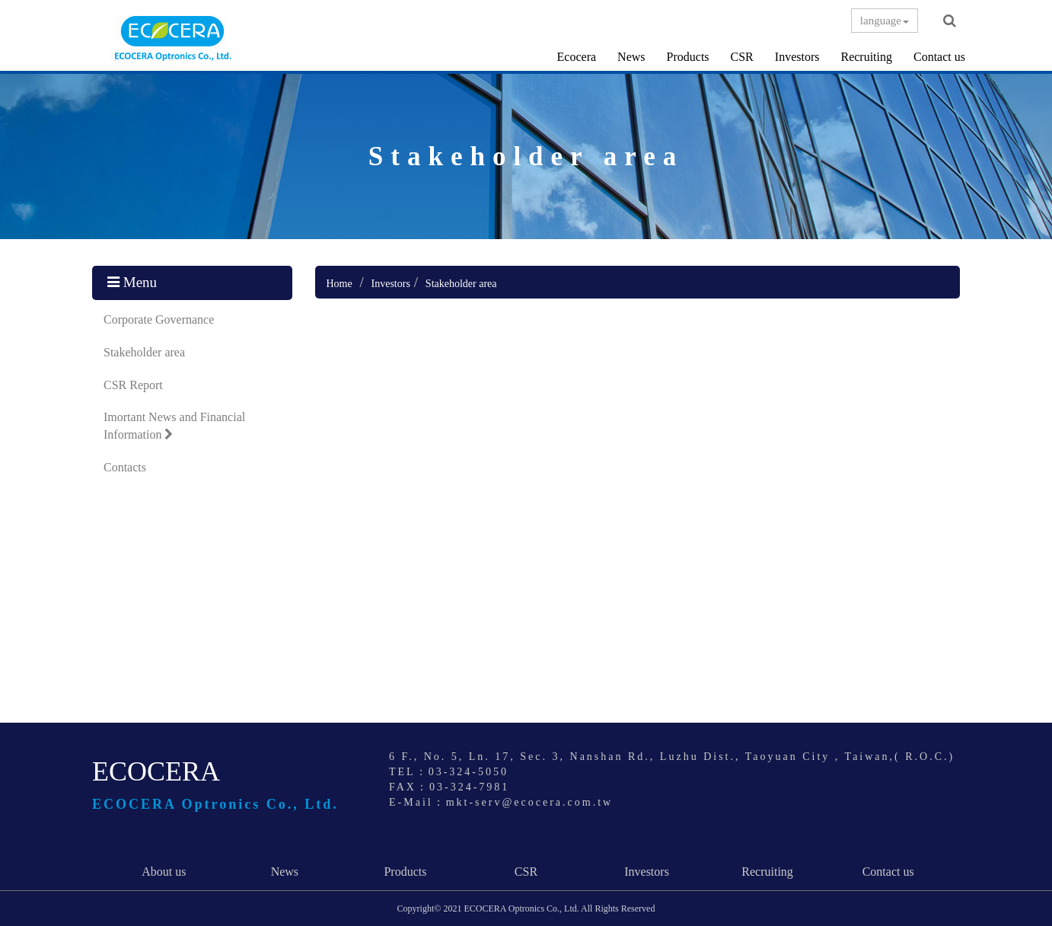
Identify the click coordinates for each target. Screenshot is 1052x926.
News (631, 56)
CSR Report (133, 384)
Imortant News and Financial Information (174, 425)
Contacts (125, 467)
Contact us (939, 56)
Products (688, 56)
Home (339, 283)
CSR (742, 56)
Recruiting (866, 56)
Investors (797, 56)
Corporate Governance (159, 319)
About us (164, 871)
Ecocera (577, 56)
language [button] (884, 20)
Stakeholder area (144, 352)
